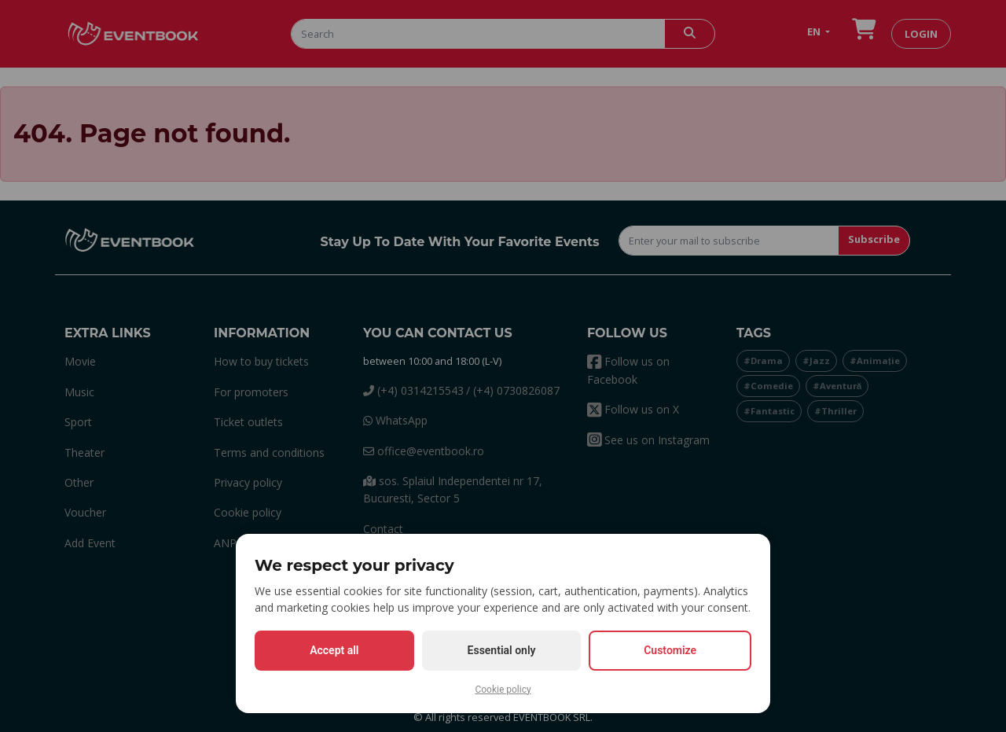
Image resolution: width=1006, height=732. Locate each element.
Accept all (334, 650)
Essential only (502, 650)
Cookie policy (503, 689)
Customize (670, 650)
